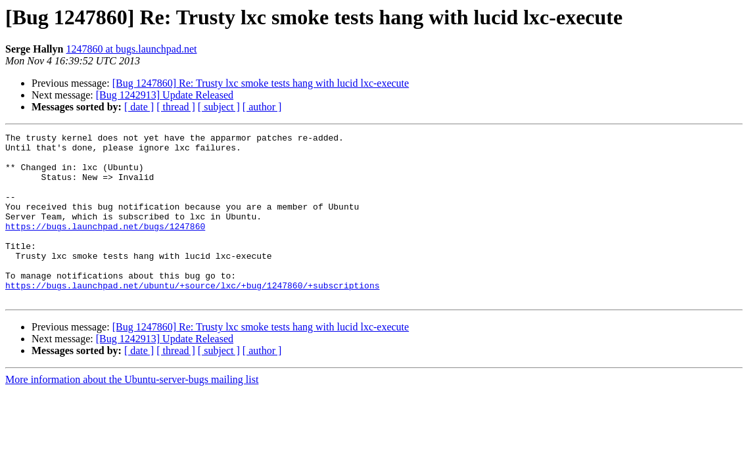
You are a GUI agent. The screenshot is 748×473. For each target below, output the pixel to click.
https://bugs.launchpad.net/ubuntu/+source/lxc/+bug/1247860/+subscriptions (192, 317)
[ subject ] (219, 106)
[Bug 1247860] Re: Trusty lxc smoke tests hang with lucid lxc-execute (260, 83)
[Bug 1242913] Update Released (164, 95)
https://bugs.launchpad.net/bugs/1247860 (105, 246)
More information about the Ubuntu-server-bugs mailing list (131, 412)
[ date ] (139, 106)
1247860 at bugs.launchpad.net (131, 49)
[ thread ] (175, 106)
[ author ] (262, 106)
